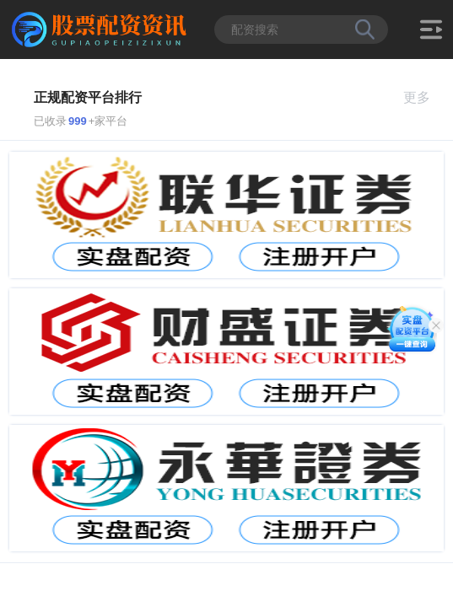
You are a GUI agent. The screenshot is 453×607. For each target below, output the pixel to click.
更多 (424, 97)
